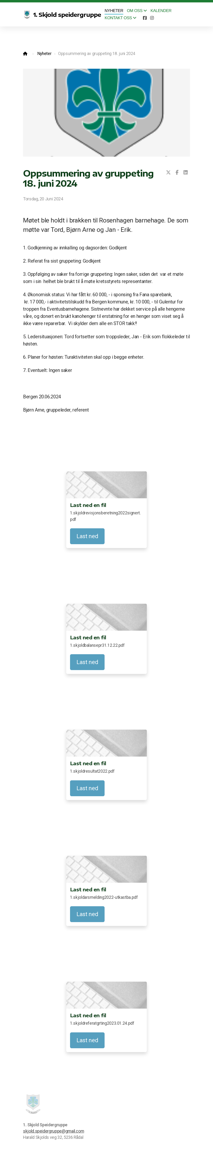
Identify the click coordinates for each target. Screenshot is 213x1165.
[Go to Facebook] (144, 18)
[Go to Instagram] (152, 18)
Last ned (87, 536)
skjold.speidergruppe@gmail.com (53, 1131)
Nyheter (44, 53)
